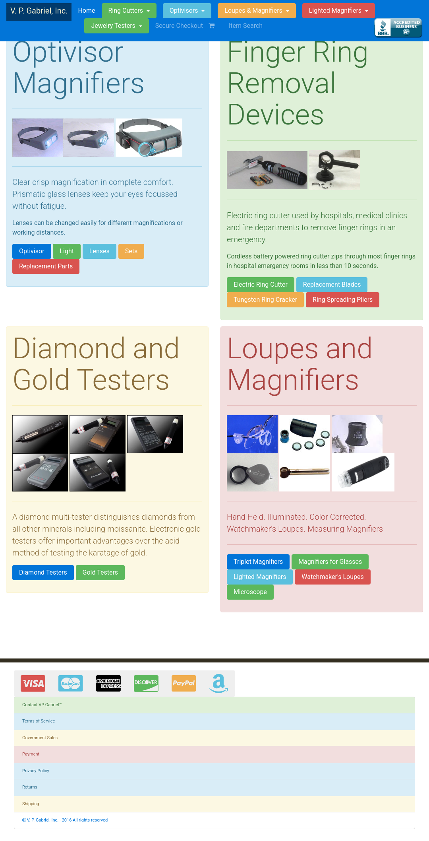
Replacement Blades (332, 284)
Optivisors (185, 10)
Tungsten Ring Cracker (265, 299)
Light (67, 251)
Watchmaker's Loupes (332, 577)
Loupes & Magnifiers (254, 10)
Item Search (246, 25)
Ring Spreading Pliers (343, 299)
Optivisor (31, 251)
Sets (131, 251)
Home (86, 10)
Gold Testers (100, 572)
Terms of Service (38, 721)
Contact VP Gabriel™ (42, 704)
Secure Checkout (188, 25)
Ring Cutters (126, 10)
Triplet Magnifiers (258, 561)
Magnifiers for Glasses (330, 561)
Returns (29, 787)
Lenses (99, 251)
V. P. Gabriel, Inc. (39, 11)
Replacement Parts (46, 266)
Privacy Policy (35, 770)
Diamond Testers (43, 572)
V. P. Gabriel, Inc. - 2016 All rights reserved (65, 820)
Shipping (30, 803)
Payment (30, 754)
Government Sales (40, 737)
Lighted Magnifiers (260, 577)
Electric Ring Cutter (261, 284)
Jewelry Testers (114, 25)
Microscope (250, 592)
